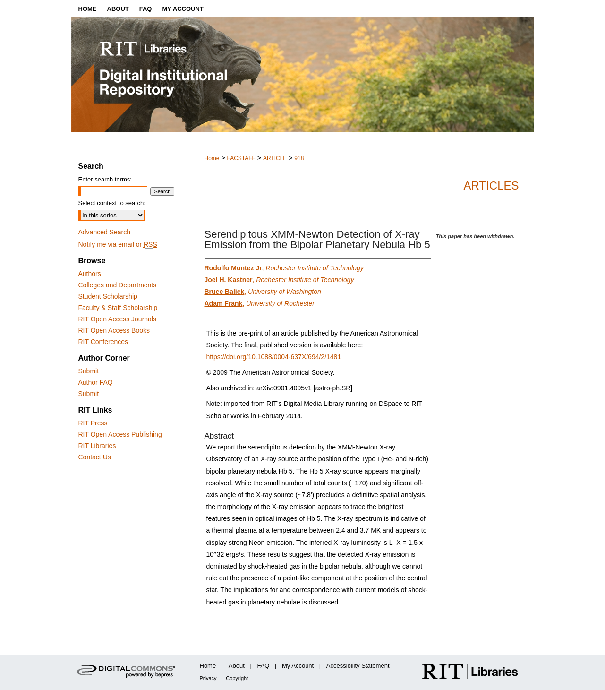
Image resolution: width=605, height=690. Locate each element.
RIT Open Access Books (114, 330)
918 (299, 158)
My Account (298, 665)
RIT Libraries (97, 445)
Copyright (237, 678)
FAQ (263, 665)
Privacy (208, 678)
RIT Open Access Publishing (120, 434)
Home (212, 158)
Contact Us (94, 457)
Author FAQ (95, 382)
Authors (89, 273)
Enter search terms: (105, 179)
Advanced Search (104, 232)
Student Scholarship (107, 296)
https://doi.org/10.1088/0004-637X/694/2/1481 (273, 357)
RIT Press (93, 423)
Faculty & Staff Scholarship (118, 307)
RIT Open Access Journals (117, 319)
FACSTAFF (241, 158)
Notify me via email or (117, 244)
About (237, 665)
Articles (491, 185)
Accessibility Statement (358, 665)
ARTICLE (275, 158)
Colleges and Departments (117, 285)
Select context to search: (111, 203)
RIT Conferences (103, 341)
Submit (88, 371)
